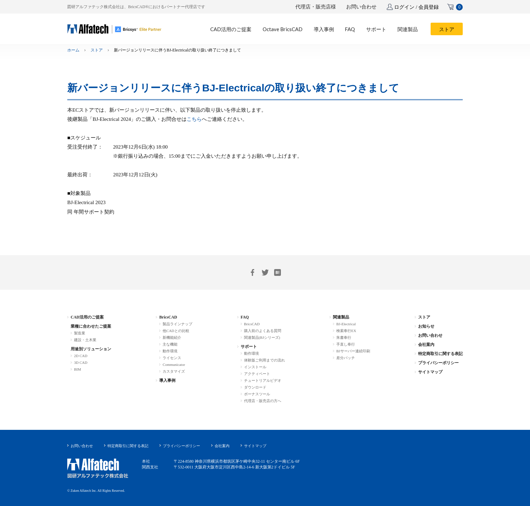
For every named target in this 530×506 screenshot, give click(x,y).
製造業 (79, 333)
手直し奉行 (345, 344)
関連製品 (341, 317)
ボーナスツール (257, 394)
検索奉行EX (346, 331)
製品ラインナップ (177, 324)
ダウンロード (255, 387)
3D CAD (80, 362)
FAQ (245, 317)
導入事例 (167, 380)
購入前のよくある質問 (262, 331)
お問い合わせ (361, 6)
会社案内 (426, 344)
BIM (77, 369)
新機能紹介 (172, 337)
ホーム (73, 50)
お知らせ (426, 326)
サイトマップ (430, 372)
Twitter (265, 272)
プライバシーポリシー (438, 362)
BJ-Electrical (346, 324)
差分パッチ (345, 358)
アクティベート (257, 374)
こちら (194, 119)
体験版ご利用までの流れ (264, 360)
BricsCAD (168, 317)
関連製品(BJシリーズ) (262, 337)
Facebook (252, 272)
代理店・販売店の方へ (262, 401)
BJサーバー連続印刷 (353, 351)
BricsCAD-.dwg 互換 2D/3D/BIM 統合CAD (114, 29)
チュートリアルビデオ (262, 380)
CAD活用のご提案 (87, 317)
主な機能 (170, 344)
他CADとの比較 (176, 331)
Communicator (174, 364)
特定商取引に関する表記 (440, 353)
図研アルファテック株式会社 (97, 469)
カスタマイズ (174, 371)
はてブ (277, 272)
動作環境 (170, 351)
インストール (255, 367)
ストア (97, 50)
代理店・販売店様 (315, 6)
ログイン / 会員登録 (416, 7)
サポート (249, 346)
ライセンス (172, 358)
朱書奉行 (343, 337)
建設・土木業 (85, 340)
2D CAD (80, 356)
